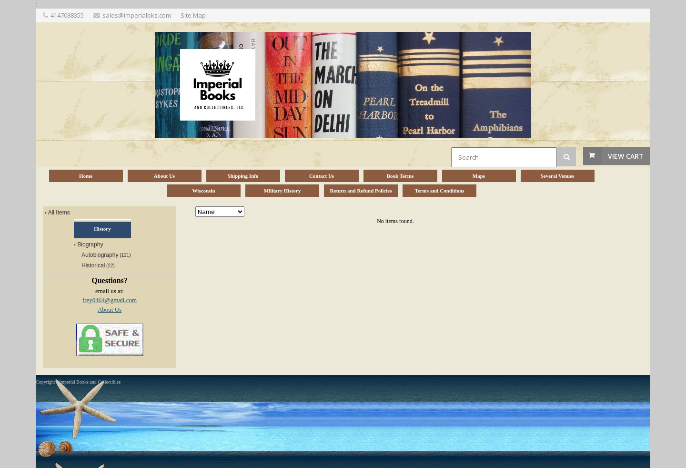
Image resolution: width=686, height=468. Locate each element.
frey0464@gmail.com (109, 300)
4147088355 (67, 15)
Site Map (193, 15)
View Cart (626, 156)
